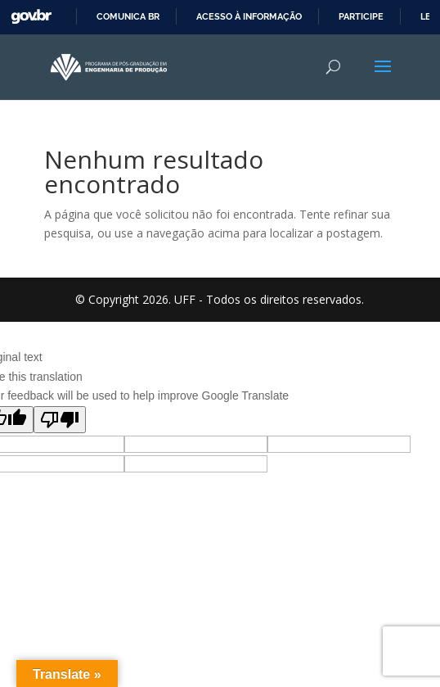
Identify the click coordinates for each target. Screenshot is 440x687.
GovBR (31, 17)
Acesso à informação (249, 16)
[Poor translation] (60, 419)
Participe (361, 16)
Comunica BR (128, 16)
